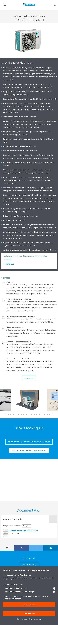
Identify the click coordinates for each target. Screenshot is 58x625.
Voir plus (29, 378)
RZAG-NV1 (10, 264)
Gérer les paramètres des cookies (29, 619)
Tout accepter (29, 605)
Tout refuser (29, 613)
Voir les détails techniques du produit (29, 450)
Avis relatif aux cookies (12, 599)
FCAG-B (8, 260)
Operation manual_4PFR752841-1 (24, 530)
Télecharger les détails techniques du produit (29, 442)
